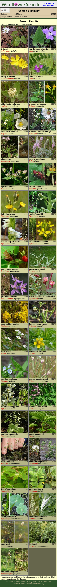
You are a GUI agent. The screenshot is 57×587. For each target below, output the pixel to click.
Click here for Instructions (48, 4)
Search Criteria (5, 10)
